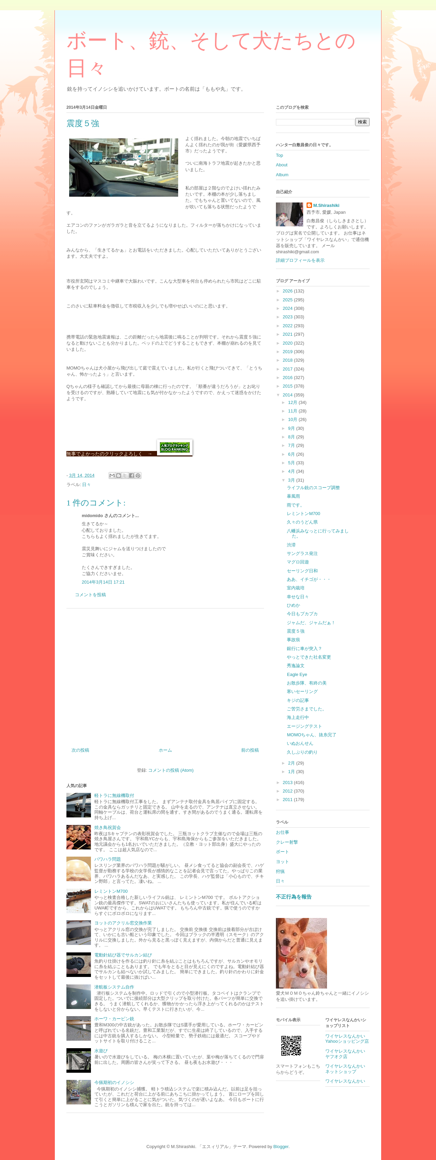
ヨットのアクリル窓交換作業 (123, 922)
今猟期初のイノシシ (114, 1082)
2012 (288, 791)
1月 (292, 771)
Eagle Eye (297, 674)
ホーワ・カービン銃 (114, 1018)
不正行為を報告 (294, 897)
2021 (288, 334)
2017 (288, 369)
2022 (288, 325)
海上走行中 (298, 717)
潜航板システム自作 (114, 987)
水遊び (101, 1050)
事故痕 (293, 639)
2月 (292, 763)
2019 (288, 351)
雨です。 (296, 505)
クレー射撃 (287, 842)
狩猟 (280, 871)
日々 (86, 484)
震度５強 (296, 631)
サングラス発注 (302, 553)
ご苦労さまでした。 (307, 708)
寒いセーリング (302, 691)
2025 (288, 299)
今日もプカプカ (302, 613)
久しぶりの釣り (302, 752)
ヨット (282, 861)
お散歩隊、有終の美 (307, 683)
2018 (288, 360)
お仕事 (282, 832)
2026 (288, 290)
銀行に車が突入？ (304, 648)
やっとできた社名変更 (309, 657)
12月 (293, 402)
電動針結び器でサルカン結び (123, 955)
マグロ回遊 (298, 561)
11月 (293, 410)
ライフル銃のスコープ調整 (313, 487)
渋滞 (291, 544)
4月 (292, 471)
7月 (292, 445)
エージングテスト (304, 726)
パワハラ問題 (107, 859)
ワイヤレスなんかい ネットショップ (347, 1069)
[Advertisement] (165, 675)
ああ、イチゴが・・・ (309, 579)
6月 (292, 454)
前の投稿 (250, 750)
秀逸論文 (296, 665)
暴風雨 (293, 496)
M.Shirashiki (326, 205)
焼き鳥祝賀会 (107, 827)
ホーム (165, 750)
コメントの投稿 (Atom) (171, 770)
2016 (288, 377)
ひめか (293, 605)
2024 (288, 308)
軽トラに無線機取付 (114, 795)
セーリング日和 (302, 570)
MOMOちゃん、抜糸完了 (312, 734)
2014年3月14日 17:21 (103, 582)
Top (279, 155)
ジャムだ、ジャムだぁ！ (311, 622)
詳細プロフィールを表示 (300, 260)
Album (282, 174)
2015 (288, 386)
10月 (293, 419)
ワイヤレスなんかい (345, 1081)
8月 (292, 436)
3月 (292, 480)
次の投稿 (80, 750)
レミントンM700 (111, 891)
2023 (288, 316)
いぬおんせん (300, 743)
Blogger (281, 1146)
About (281, 164)
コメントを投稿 (90, 594)
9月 (292, 428)
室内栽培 (296, 587)
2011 (288, 799)
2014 (288, 394)
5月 (292, 462)
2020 (288, 343)
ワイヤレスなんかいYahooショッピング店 (347, 1039)
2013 (288, 782)
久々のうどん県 (302, 522)
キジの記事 (298, 700)
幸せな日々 (298, 596)
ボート (282, 851)
